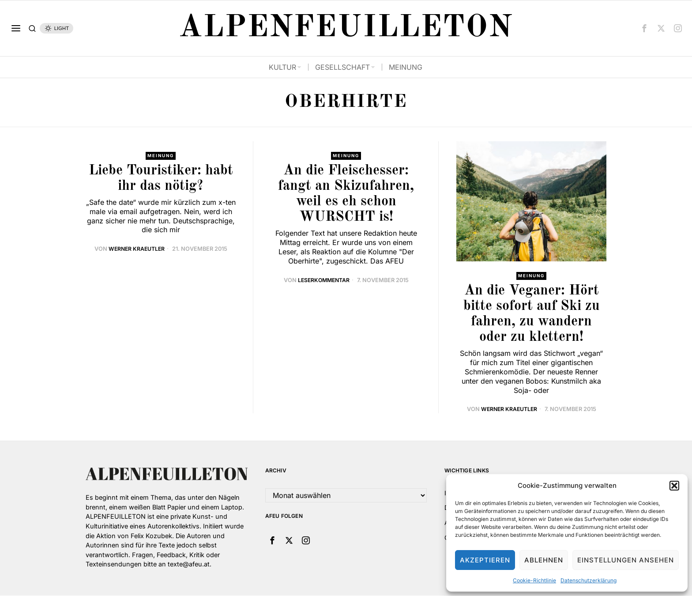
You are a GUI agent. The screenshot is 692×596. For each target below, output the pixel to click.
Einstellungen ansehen (625, 560)
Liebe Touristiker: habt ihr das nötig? (161, 178)
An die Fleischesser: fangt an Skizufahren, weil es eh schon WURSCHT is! (346, 194)
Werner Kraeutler (136, 249)
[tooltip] (644, 28)
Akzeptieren (485, 560)
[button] (674, 485)
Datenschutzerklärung (588, 580)
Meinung (161, 155)
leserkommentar (323, 280)
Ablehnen (543, 560)
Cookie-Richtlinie (534, 580)
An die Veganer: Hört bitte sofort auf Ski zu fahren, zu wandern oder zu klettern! (531, 314)
